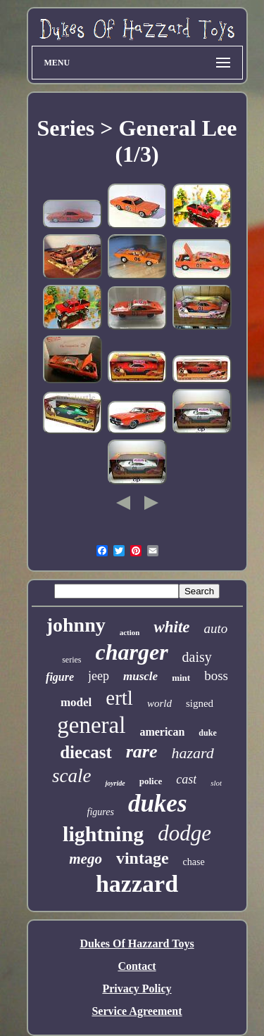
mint (181, 677)
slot (216, 783)
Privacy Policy (136, 989)
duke (207, 733)
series (71, 660)
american (161, 732)
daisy (197, 657)
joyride (115, 783)
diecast (86, 752)
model (76, 702)
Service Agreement (137, 1011)
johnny (76, 625)
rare (142, 751)
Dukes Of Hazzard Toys (137, 943)
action (130, 632)
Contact (137, 966)
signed (199, 703)
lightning (103, 833)
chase (194, 862)
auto (216, 628)
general (91, 725)
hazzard (137, 884)
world (159, 703)
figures (100, 812)
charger (132, 652)
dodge (184, 833)
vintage (142, 858)
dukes (157, 803)
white (171, 627)
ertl (119, 697)
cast (186, 779)
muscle (140, 676)
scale (71, 775)
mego (85, 858)
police (151, 781)
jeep (98, 676)
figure (60, 677)
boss (216, 675)
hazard (193, 753)
